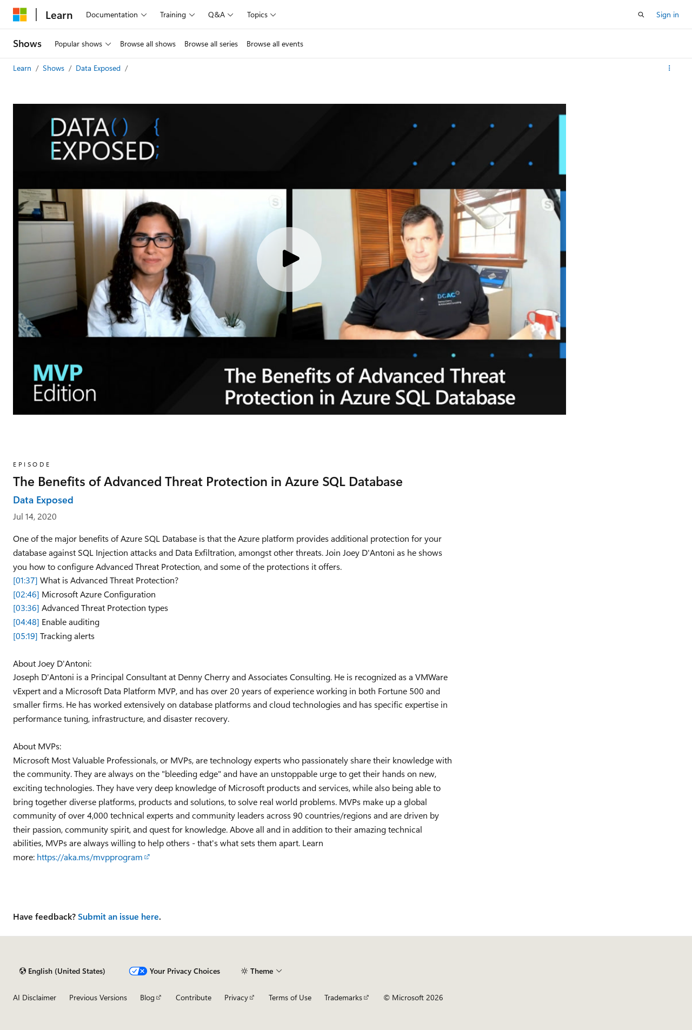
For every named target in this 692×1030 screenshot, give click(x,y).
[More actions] (669, 68)
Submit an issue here (118, 916)
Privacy (236, 997)
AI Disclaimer (34, 997)
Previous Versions (98, 997)
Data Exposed (99, 68)
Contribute (193, 997)
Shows (54, 68)
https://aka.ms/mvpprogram (90, 856)
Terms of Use (290, 997)
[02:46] (26, 594)
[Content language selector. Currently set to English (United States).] (62, 971)
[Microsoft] (20, 15)
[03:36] (26, 607)
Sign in (667, 14)
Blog (147, 997)
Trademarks (343, 997)
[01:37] (25, 580)
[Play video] (289, 259)
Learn (23, 68)
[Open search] (641, 14)
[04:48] (26, 621)
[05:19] (25, 635)
